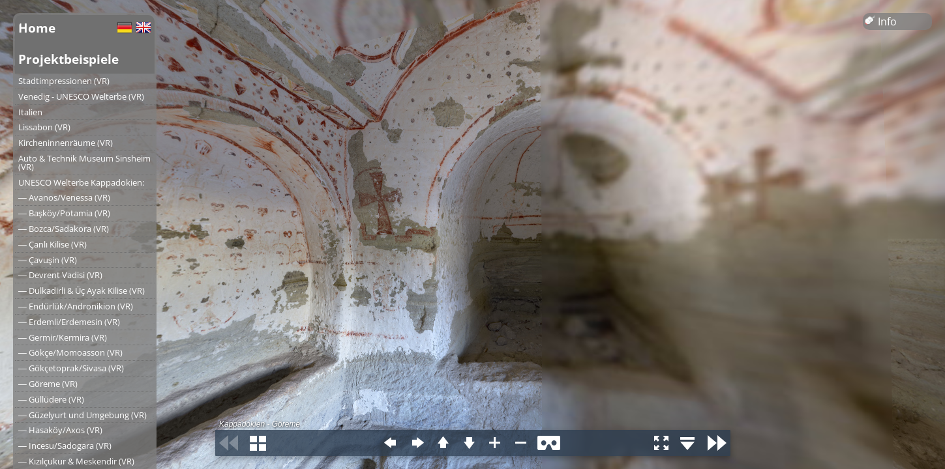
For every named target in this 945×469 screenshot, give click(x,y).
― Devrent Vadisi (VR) (60, 275)
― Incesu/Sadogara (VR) (65, 445)
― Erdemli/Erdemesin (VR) (69, 322)
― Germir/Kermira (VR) (62, 337)
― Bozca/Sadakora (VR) (63, 228)
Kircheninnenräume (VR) (65, 143)
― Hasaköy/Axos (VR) (60, 430)
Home (36, 27)
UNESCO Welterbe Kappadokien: (81, 182)
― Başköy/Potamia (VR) (64, 213)
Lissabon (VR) (44, 127)
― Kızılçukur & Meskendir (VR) (76, 461)
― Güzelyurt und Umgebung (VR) (82, 415)
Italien (30, 112)
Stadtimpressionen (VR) (64, 81)
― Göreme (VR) (48, 384)
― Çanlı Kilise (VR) (52, 244)
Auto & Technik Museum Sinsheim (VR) (84, 162)
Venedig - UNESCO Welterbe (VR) (81, 96)
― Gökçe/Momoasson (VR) (70, 352)
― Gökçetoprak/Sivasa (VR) (71, 368)
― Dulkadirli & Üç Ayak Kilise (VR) (81, 290)
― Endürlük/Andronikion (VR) (75, 306)
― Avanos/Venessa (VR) (64, 197)
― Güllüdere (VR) (51, 399)
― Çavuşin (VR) (47, 260)
